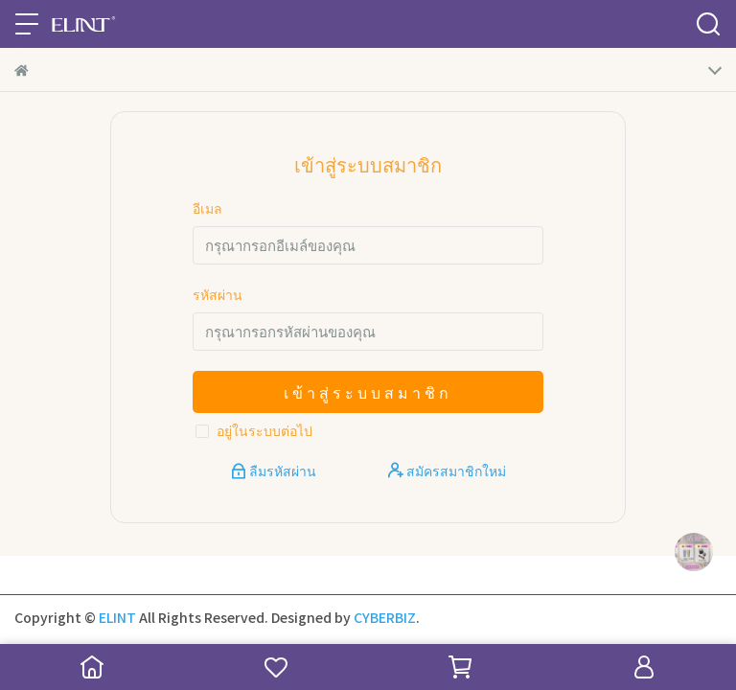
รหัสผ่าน (217, 294)
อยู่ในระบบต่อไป (264, 430)
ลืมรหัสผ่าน (275, 470)
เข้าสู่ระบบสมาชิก (368, 391)
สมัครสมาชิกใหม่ (447, 470)
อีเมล (207, 208)
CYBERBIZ (385, 617)
